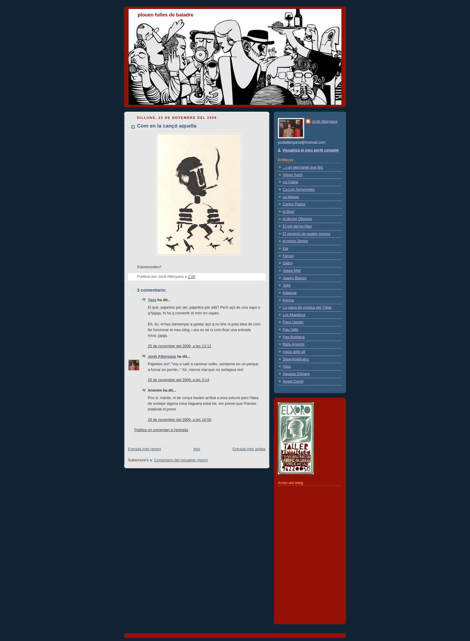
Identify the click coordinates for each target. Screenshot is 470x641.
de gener (296, 604)
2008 (288, 613)
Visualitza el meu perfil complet (310, 150)
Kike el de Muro (300, 545)
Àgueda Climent (296, 374)
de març (295, 590)
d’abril (293, 583)
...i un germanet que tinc (303, 167)
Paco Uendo (293, 322)
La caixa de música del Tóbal (307, 307)
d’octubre (296, 554)
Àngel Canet (293, 381)
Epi (285, 248)
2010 (288, 497)
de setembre (299, 562)
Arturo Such (293, 175)
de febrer (296, 597)
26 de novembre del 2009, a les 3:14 (178, 380)
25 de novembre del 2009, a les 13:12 (179, 346)
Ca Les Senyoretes (299, 189)
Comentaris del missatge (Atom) (181, 460)
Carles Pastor (294, 204)
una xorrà (295, 524)
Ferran (288, 256)
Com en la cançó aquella (308, 531)
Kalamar (290, 293)
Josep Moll (292, 271)
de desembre (299, 511)
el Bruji (288, 212)
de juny (295, 568)
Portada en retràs (302, 538)
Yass (152, 300)
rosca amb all (294, 352)
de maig (295, 576)
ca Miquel (291, 197)
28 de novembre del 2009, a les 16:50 (179, 420)
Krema (288, 300)
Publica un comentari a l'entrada (161, 430)
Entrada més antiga (249, 449)
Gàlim (288, 263)
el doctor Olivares (297, 219)
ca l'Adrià (290, 182)
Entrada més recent (144, 449)
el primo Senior (295, 241)
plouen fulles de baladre (165, 14)
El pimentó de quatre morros (306, 234)
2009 (288, 504)
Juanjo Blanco (294, 278)
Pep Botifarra (294, 337)
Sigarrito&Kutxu (296, 359)
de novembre (299, 518)
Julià (286, 285)
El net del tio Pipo (297, 226)
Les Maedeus (294, 315)
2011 (288, 490)
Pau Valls (290, 330)
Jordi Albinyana (162, 356)
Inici (196, 449)
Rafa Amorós (294, 344)
